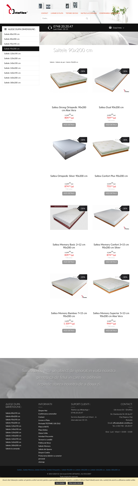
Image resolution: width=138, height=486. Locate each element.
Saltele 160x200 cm (12, 78)
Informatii (45, 404)
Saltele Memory (28, 470)
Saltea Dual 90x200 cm (111, 107)
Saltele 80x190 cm (12, 34)
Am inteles (60, 483)
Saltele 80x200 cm (12, 39)
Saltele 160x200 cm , (98, 470)
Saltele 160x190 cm (12, 73)
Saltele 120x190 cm (12, 54)
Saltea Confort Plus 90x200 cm (111, 176)
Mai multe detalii (75, 483)
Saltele (52, 62)
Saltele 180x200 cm (12, 83)
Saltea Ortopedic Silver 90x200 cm (68, 176)
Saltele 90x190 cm (12, 44)
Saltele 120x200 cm (12, 58)
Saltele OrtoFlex (41, 470)
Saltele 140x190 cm (12, 63)
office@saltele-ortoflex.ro (122, 423)
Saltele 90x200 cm (12, 49)
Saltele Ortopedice (53, 470)
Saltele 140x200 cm (12, 68)
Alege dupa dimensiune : (22, 29)
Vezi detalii (68, 125)
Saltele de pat (60, 62)
